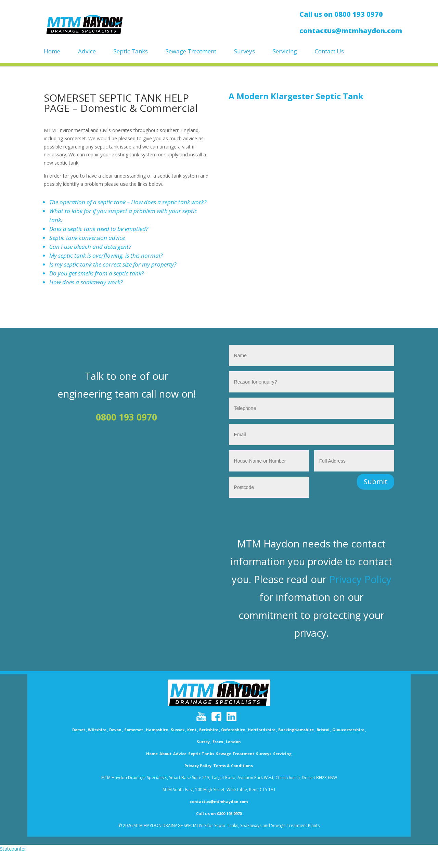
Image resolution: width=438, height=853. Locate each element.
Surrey (203, 741)
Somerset (133, 729)
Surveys (244, 51)
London (233, 741)
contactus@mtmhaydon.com (219, 801)
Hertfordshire (261, 729)
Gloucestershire (348, 729)
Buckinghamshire (296, 729)
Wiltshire (97, 729)
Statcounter (13, 848)
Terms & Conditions (233, 765)
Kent (191, 729)
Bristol (323, 729)
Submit (375, 481)
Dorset (78, 729)
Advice (87, 51)
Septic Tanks (131, 51)
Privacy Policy (360, 579)
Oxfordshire (233, 729)
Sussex (177, 729)
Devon (115, 729)
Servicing (285, 51)
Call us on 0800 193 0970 (219, 813)
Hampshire (157, 729)
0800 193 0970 (126, 417)
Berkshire (208, 729)
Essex (217, 741)
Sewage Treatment (191, 51)
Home (52, 51)
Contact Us (329, 51)
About (165, 753)
